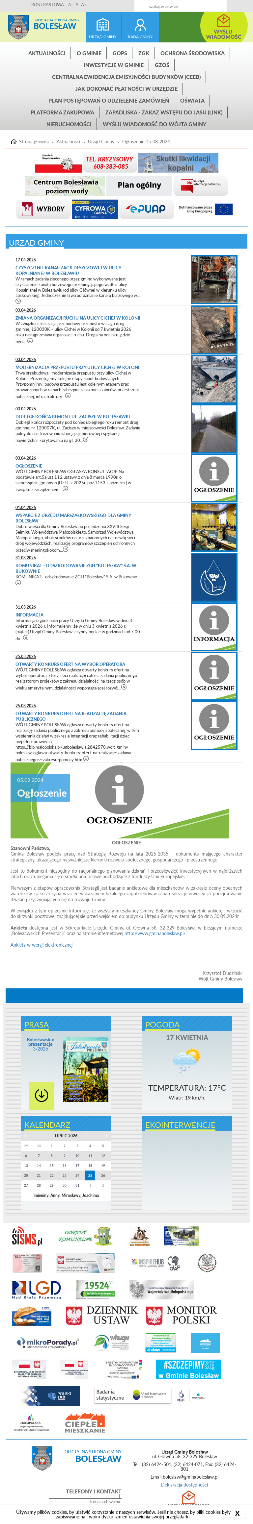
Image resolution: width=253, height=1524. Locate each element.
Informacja (29, 614)
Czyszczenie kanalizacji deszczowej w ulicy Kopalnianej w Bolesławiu (68, 270)
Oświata (192, 100)
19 (103, 1166)
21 (39, 1175)
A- (70, 4)
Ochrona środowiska (192, 53)
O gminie (89, 53)
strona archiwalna (104, 1502)
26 (103, 1175)
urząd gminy (102, 36)
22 (52, 1175)
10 (77, 1156)
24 (77, 1175)
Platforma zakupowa (62, 112)
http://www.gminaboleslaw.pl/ (155, 933)
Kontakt (206, 4)
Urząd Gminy (101, 141)
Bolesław (55, 26)
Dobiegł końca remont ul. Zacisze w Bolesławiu (72, 416)
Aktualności (47, 53)
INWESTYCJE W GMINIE (114, 65)
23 (65, 1175)
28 (39, 1185)
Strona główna (18, 27)
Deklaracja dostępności (184, 1485)
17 (77, 1166)
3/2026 (40, 1044)
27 (26, 1185)
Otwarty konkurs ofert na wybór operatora (70, 664)
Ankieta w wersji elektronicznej (41, 945)
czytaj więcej (18, 301)
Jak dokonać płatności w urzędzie (126, 88)
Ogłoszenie (28, 466)
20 (26, 1175)
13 (26, 1166)
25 (90, 1175)
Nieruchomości (69, 124)
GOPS (120, 53)
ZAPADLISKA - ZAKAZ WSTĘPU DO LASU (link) (163, 112)
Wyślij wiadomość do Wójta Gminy (155, 124)
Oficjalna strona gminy (57, 20)
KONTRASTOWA (47, 4)
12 (103, 1156)
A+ (84, 4)
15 (52, 1166)
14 (39, 1166)
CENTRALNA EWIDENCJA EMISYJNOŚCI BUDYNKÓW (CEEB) (126, 77)
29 (52, 1185)
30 (65, 1185)
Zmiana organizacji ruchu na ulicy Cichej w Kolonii (77, 318)
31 (77, 1185)
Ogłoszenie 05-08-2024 (146, 141)
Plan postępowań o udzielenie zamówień (108, 100)
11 (90, 1156)
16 (65, 1166)
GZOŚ (162, 65)
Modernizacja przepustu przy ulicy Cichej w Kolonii (78, 367)
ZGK (143, 53)
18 (90, 1166)
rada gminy (140, 36)
